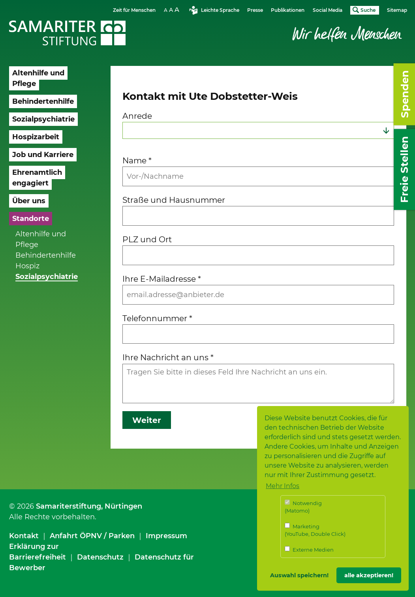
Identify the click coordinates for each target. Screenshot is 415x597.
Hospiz (27, 266)
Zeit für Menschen (134, 10)
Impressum (166, 535)
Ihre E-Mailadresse (161, 279)
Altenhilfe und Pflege (40, 239)
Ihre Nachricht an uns (168, 357)
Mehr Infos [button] (282, 486)
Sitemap (397, 10)
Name (137, 160)
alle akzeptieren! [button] (368, 575)
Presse (255, 10)
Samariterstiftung (68, 506)
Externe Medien (309, 549)
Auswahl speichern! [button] (299, 575)
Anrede (137, 116)
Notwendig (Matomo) (303, 507)
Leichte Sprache (220, 10)
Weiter (146, 420)
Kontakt (24, 535)
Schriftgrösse (172, 9)
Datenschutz (100, 557)
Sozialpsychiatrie (46, 276)
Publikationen (287, 10)
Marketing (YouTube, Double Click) (315, 530)
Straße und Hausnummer (173, 200)
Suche (368, 10)
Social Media (327, 10)
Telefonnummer (157, 318)
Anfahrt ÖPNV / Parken (92, 535)
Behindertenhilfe (45, 255)
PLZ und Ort (147, 239)
